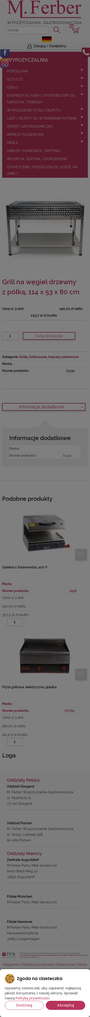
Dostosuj (24, 1005)
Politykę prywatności (33, 998)
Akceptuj (65, 1005)
